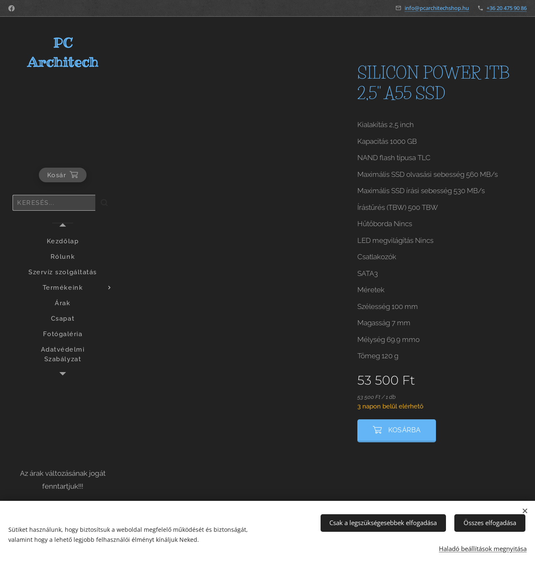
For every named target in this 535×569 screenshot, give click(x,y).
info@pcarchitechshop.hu (437, 8)
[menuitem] (63, 241)
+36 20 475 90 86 (507, 8)
